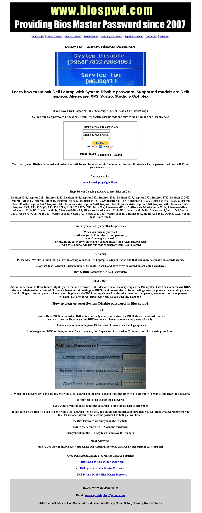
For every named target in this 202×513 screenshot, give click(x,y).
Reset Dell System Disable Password (102, 461)
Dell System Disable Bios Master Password (102, 474)
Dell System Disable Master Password (102, 468)
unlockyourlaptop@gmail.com (100, 182)
